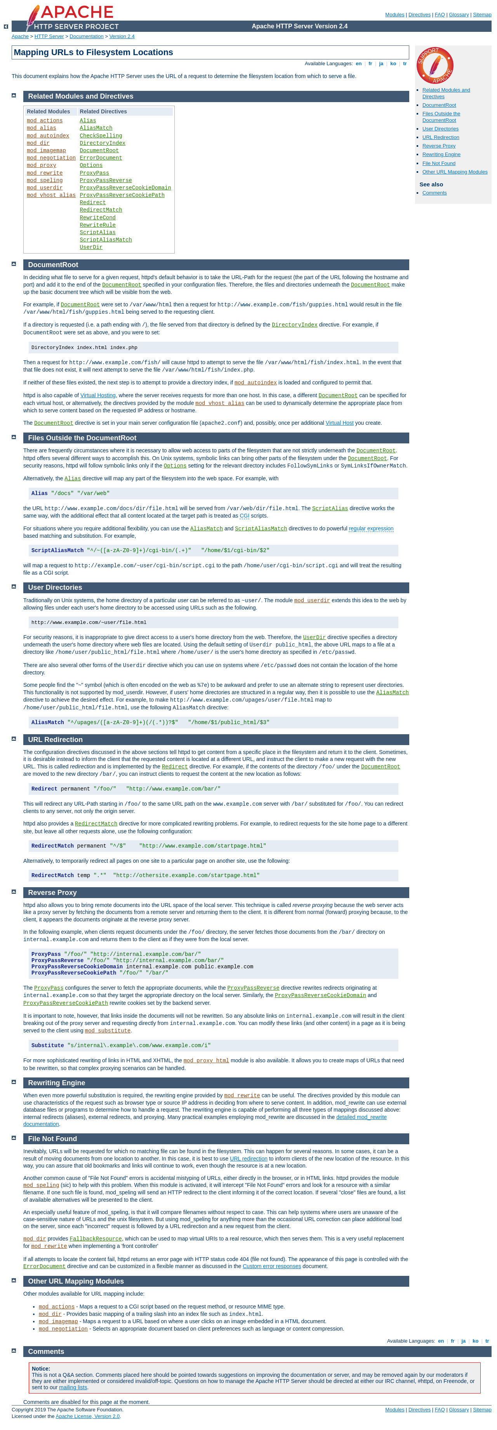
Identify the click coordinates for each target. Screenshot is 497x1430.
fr (370, 63)
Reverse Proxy (438, 146)
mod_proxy (41, 165)
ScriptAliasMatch (106, 240)
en (359, 63)
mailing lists (73, 1387)
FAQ (440, 14)
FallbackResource (96, 1239)
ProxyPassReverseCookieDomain (125, 188)
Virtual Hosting (98, 395)
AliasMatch (96, 128)
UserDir (91, 247)
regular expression (371, 528)
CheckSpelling (101, 136)
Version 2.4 (122, 36)
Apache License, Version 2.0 (88, 1416)
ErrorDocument (101, 158)
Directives (419, 14)
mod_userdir (45, 188)
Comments (434, 193)
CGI (244, 516)
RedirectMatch (101, 210)
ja (381, 63)
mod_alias (41, 128)
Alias (88, 121)
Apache (20, 36)
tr (405, 63)
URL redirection (249, 1158)
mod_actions (45, 121)
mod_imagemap (46, 151)
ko (393, 63)
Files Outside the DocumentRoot (441, 117)
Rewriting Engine (441, 154)
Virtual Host (340, 423)
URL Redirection (440, 137)
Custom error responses (272, 1266)
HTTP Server (49, 36)
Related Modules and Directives (81, 96)
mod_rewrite (45, 173)
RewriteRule (98, 225)
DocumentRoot (439, 105)
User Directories (440, 129)
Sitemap (482, 14)
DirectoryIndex (103, 143)
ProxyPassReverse (106, 180)
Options (91, 165)
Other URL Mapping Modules (455, 172)
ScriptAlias (98, 232)
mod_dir (38, 143)
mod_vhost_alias (51, 195)
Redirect (93, 203)
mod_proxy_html (206, 1061)
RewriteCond (98, 218)
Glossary (459, 14)
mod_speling (45, 180)
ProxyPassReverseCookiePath (122, 195)
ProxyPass (94, 173)
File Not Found (438, 163)
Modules (394, 14)
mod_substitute (108, 1031)
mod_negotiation (51, 158)
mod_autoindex (48, 136)
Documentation (86, 36)
